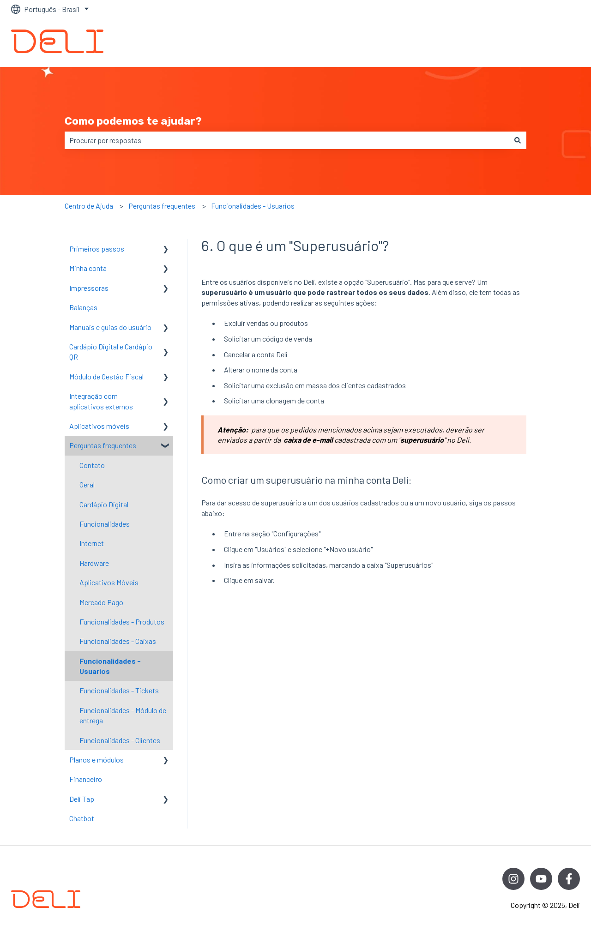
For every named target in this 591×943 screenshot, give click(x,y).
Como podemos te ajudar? (133, 120)
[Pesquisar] (517, 140)
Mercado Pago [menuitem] (101, 602)
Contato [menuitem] (92, 465)
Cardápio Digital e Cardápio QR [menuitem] (110, 351)
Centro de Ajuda (89, 205)
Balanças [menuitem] (83, 307)
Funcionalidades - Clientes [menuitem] (119, 740)
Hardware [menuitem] (94, 563)
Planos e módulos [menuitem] (96, 759)
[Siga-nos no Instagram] (513, 879)
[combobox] (287, 140)
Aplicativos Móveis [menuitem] (109, 582)
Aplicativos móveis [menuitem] (99, 425)
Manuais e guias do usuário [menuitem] (110, 327)
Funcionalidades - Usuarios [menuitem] (110, 665)
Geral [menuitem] (87, 484)
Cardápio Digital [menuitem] (103, 504)
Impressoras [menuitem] (89, 287)
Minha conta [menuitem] (88, 268)
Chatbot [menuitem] (81, 818)
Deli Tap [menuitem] (81, 798)
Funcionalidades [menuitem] (104, 523)
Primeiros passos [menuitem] (96, 248)
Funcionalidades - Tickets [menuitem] (119, 690)
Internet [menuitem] (91, 543)
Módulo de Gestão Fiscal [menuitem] (106, 376)
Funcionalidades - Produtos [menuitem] (121, 621)
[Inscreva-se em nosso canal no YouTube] (541, 879)
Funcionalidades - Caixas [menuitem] (117, 641)
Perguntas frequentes (161, 205)
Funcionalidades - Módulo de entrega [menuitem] (122, 715)
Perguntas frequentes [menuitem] (102, 445)
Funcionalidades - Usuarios (253, 205)
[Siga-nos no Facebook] (569, 879)
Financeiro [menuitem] (85, 779)
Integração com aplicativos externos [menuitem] (101, 400)
